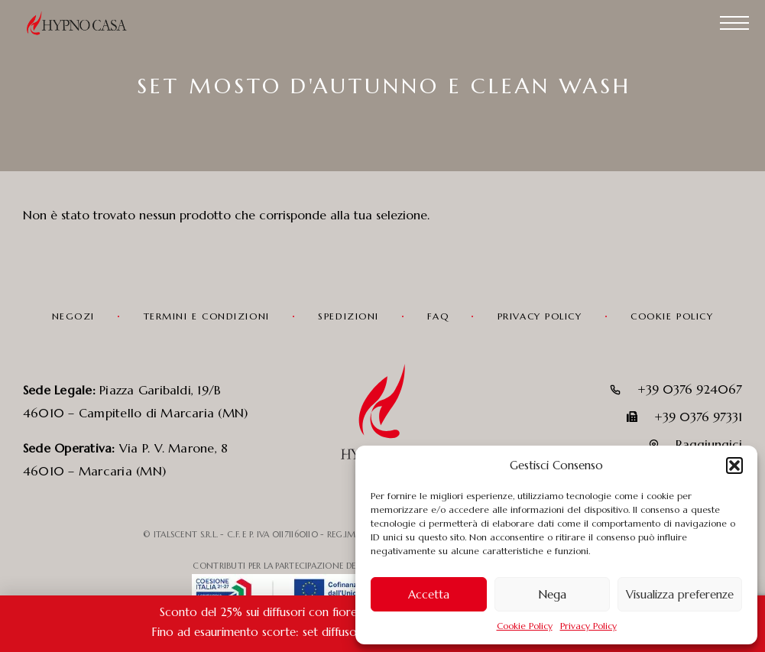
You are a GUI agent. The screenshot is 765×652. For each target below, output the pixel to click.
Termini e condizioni (207, 316)
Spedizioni (348, 316)
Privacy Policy (588, 625)
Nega (552, 594)
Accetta (428, 594)
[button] (734, 465)
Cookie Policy (525, 625)
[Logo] (84, 23)
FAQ (438, 316)
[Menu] (734, 23)
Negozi (73, 316)
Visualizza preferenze (680, 594)
